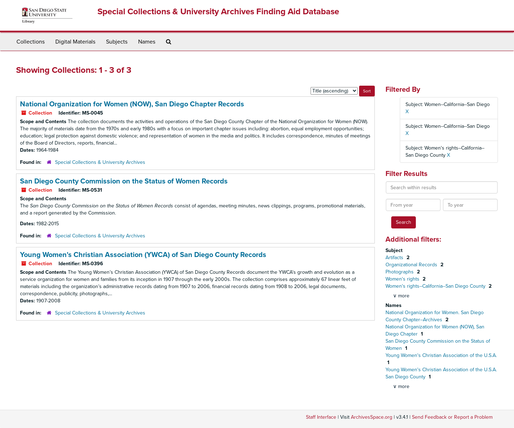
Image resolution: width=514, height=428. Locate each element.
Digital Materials (75, 41)
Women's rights (403, 279)
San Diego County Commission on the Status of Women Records (124, 181)
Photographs (400, 272)
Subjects (116, 41)
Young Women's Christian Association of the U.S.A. (441, 355)
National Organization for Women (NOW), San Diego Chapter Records (132, 104)
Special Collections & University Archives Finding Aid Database (218, 11)
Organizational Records (412, 265)
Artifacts (395, 258)
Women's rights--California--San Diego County (436, 286)
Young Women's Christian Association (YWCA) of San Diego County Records (143, 255)
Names (146, 41)
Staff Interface (321, 417)
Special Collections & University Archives (100, 162)
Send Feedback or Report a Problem (452, 417)
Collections (30, 41)
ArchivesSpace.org (371, 417)
